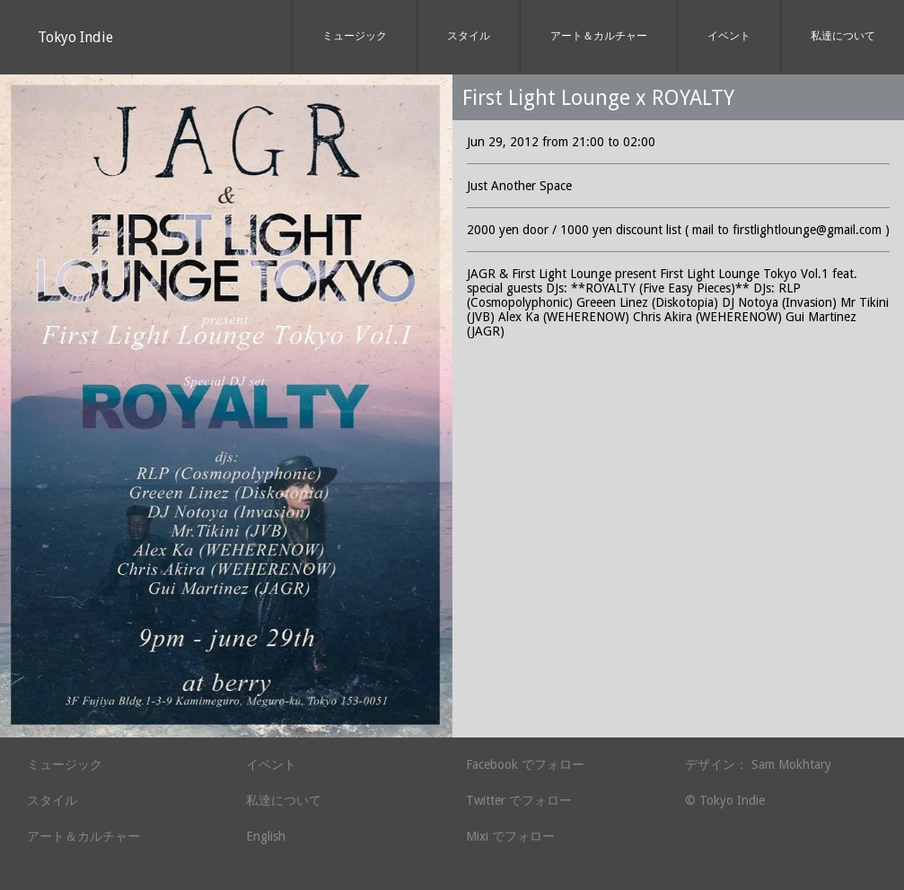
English (265, 836)
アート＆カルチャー (598, 36)
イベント (728, 36)
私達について (843, 36)
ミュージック (354, 36)
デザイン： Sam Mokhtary (758, 764)
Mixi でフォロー (510, 836)
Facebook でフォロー (525, 764)
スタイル (468, 36)
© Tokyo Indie (725, 800)
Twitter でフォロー (519, 800)
